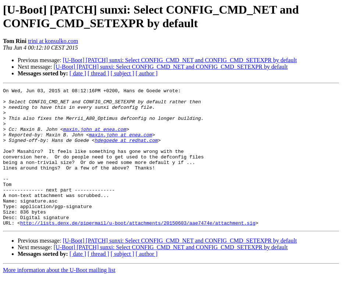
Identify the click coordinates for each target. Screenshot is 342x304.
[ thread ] (98, 73)
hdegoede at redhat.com (126, 151)
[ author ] (147, 73)
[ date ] (78, 73)
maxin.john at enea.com (95, 138)
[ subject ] (122, 73)
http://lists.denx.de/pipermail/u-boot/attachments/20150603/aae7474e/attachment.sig (138, 250)
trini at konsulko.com (53, 41)
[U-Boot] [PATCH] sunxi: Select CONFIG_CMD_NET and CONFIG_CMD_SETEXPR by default (180, 60)
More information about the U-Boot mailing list (59, 297)
